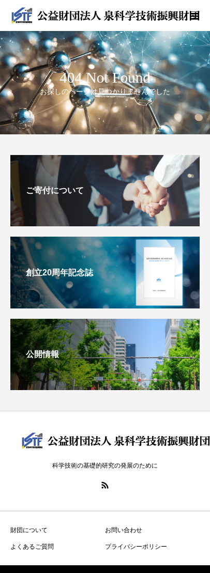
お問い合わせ (123, 530)
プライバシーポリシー (136, 546)
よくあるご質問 (32, 546)
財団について (29, 530)
